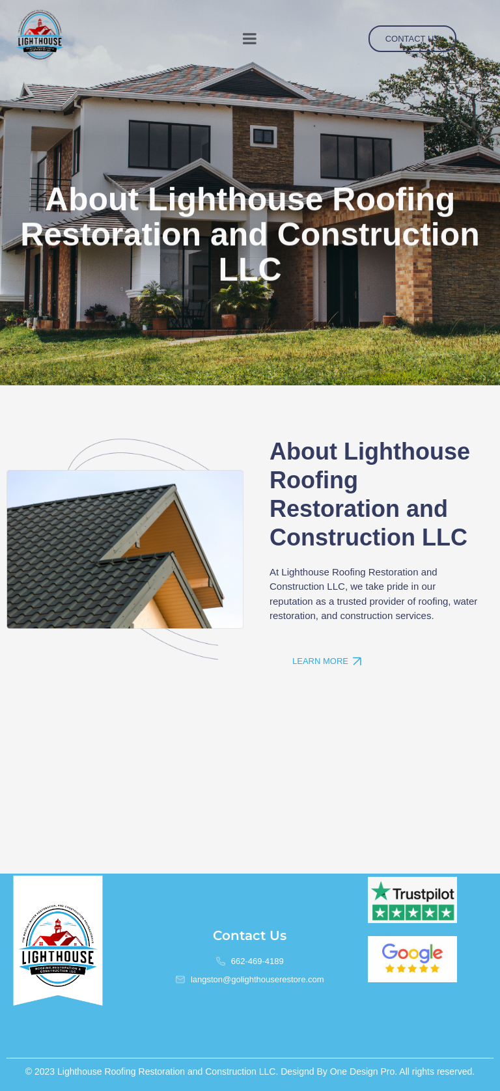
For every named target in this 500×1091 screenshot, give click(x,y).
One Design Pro (362, 1071)
